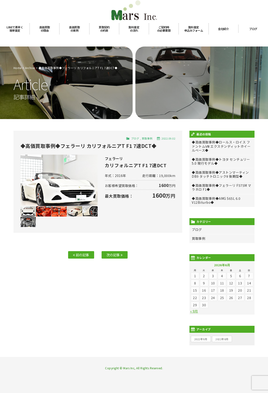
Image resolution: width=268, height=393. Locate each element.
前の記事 (81, 254)
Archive (30, 68)
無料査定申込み (193, 28)
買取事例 (147, 138)
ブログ (253, 29)
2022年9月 (200, 339)
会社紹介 (223, 29)
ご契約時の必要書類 (164, 28)
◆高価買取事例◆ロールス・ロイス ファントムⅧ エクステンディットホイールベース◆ (221, 146)
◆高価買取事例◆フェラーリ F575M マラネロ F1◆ (221, 187)
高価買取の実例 (74, 28)
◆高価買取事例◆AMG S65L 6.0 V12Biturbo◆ (216, 200)
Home (17, 68)
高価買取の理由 (44, 28)
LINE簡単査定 (15, 28)
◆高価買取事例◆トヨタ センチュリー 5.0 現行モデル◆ (221, 161)
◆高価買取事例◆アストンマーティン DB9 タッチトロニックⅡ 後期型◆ (220, 174)
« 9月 (194, 311)
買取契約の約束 (104, 28)
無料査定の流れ (134, 28)
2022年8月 (221, 339)
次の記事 (114, 254)
